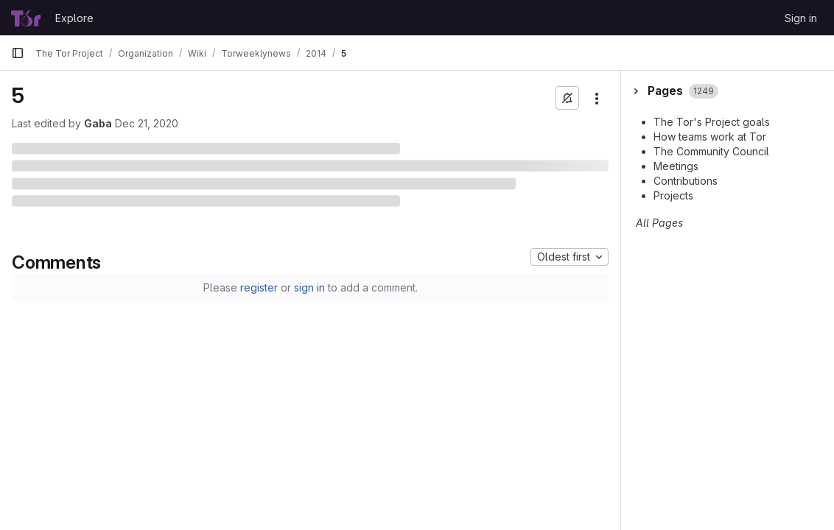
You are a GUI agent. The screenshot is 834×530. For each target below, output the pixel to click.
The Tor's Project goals (711, 122)
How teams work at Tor (709, 136)
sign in (309, 287)
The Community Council (711, 151)
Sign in (801, 18)
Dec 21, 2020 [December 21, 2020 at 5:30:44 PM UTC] (146, 123)
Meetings (675, 166)
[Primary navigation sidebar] (17, 53)
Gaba (98, 123)
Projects (673, 195)
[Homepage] (25, 17)
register (259, 287)
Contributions (685, 180)
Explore (74, 18)
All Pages (659, 222)
